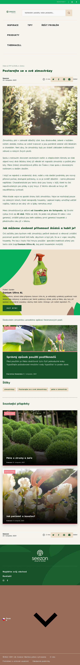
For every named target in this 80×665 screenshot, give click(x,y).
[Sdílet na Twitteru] (53, 79)
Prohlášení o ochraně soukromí (16, 661)
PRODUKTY (13, 35)
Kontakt (61, 2)
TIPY (30, 25)
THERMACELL (14, 45)
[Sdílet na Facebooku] (58, 79)
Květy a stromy (19, 66)
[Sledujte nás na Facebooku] (76, 2)
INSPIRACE (13, 25)
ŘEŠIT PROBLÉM (50, 25)
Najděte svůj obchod (15, 572)
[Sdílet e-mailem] (69, 79)
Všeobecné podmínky (41, 661)
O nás (52, 657)
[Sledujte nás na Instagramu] (72, 2)
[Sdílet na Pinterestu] (64, 79)
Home (5, 66)
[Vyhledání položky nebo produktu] (44, 13)
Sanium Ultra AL (26, 245)
